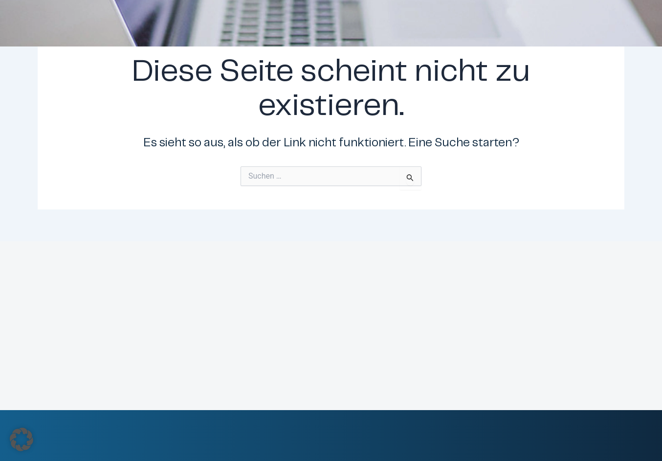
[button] (21, 439)
